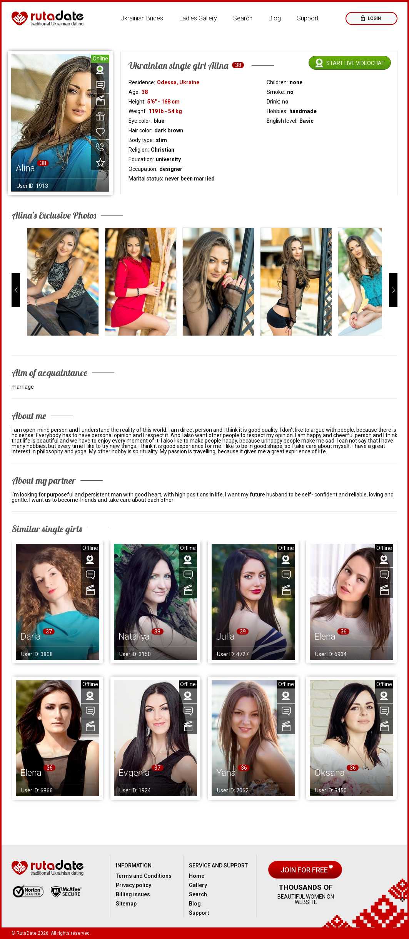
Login (374, 18)
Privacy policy (133, 885)
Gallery (198, 885)
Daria (30, 636)
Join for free (304, 870)
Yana (226, 772)
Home (196, 876)
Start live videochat (355, 63)
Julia (225, 636)
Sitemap (126, 904)
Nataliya (134, 636)
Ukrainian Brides (141, 18)
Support (308, 18)
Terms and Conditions (144, 876)
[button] (16, 290)
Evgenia (134, 772)
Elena (325, 636)
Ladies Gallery (198, 18)
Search (242, 18)
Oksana (329, 772)
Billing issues (133, 894)
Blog (275, 18)
